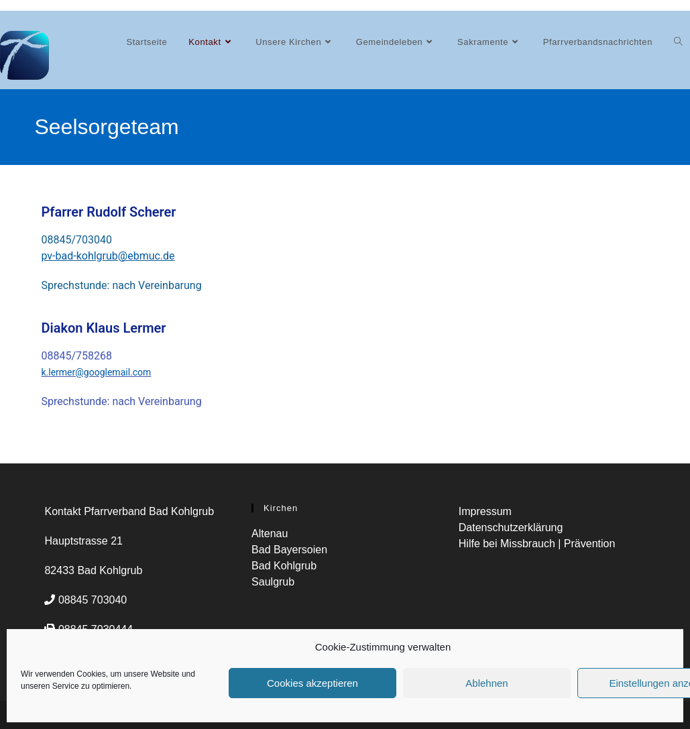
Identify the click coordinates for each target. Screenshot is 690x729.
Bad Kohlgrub (284, 565)
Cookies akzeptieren (312, 683)
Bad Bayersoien (289, 549)
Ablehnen (486, 683)
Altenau (269, 533)
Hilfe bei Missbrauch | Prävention (537, 543)
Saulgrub (272, 581)
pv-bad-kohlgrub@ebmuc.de (107, 255)
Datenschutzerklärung (511, 527)
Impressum (485, 511)
